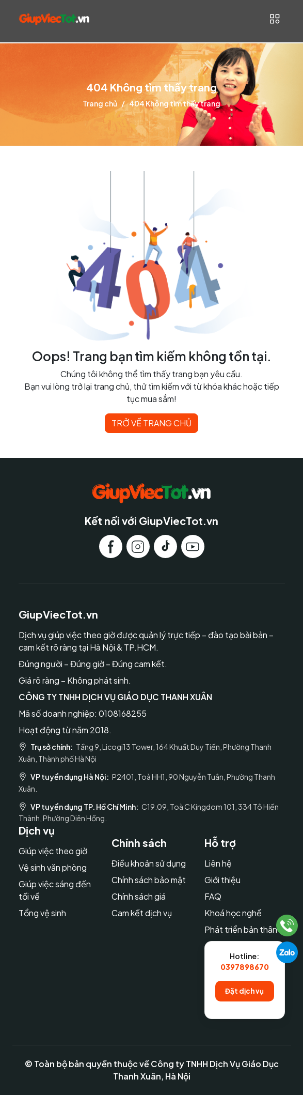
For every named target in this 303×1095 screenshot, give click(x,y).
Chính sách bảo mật (148, 879)
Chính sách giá (138, 896)
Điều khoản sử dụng (148, 863)
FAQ (212, 896)
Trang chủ (100, 103)
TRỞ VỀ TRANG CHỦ (151, 423)
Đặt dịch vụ (244, 990)
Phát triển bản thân (240, 929)
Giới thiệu (222, 879)
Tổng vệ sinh (42, 912)
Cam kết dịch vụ (141, 912)
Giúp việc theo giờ (53, 850)
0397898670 (244, 966)
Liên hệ (218, 863)
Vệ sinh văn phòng (53, 867)
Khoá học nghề (233, 912)
